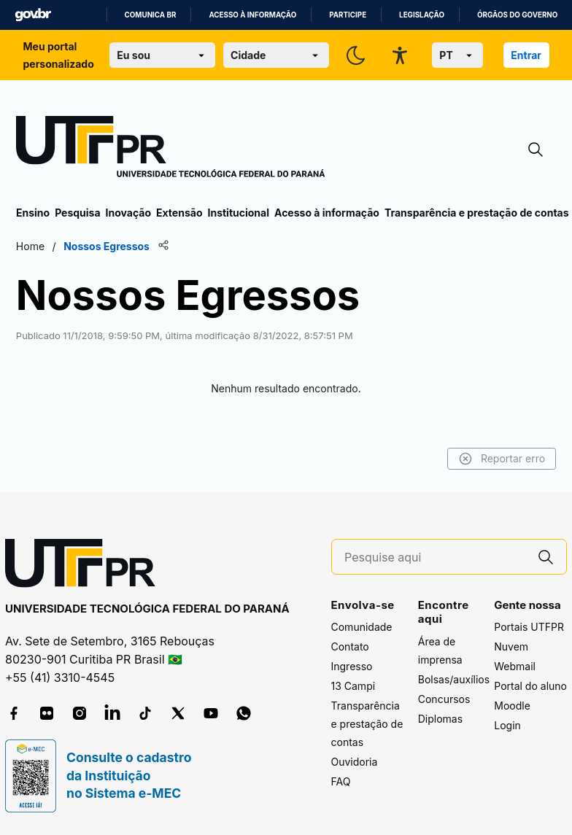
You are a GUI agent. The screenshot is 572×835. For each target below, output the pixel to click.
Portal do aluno (530, 686)
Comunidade (362, 627)
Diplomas (440, 718)
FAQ (341, 781)
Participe (347, 15)
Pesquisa (77, 212)
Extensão (179, 212)
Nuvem (511, 646)
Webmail (515, 666)
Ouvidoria (354, 762)
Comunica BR (151, 15)
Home (30, 246)
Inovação (128, 212)
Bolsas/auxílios (454, 679)
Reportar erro (501, 458)
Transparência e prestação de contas (476, 212)
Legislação (421, 15)
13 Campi (353, 686)
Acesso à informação (252, 15)
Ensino (33, 212)
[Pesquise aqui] (434, 557)
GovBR (33, 15)
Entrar (526, 55)
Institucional (238, 212)
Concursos (444, 699)
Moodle (512, 705)
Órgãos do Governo (517, 15)
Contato (350, 646)
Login (507, 725)
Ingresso (352, 666)
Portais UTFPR (529, 627)
